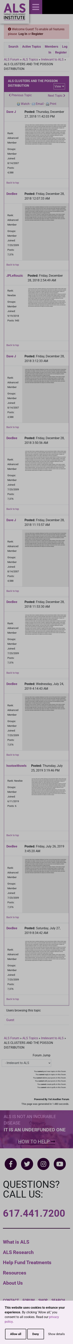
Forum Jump (41, 1055)
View (58, 86)
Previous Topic (20, 95)
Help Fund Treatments (27, 1262)
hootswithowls (16, 766)
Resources (14, 1273)
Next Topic (56, 95)
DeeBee (11, 194)
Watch (25, 104)
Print (53, 104)
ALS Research (18, 1252)
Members (51, 46)
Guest (10, 1020)
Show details (56, 1334)
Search (13, 46)
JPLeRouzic (14, 275)
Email (40, 104)
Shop (43, 1300)
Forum (29, 1300)
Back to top (12, 182)
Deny (35, 1334)
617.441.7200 (34, 1213)
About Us (13, 1283)
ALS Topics (30, 59)
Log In (22, 34)
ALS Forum (12, 59)
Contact (11, 1300)
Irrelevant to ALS (52, 59)
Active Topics (31, 46)
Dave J (11, 112)
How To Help (36, 1141)
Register (37, 34)
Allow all (15, 1334)
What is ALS (16, 1242)
